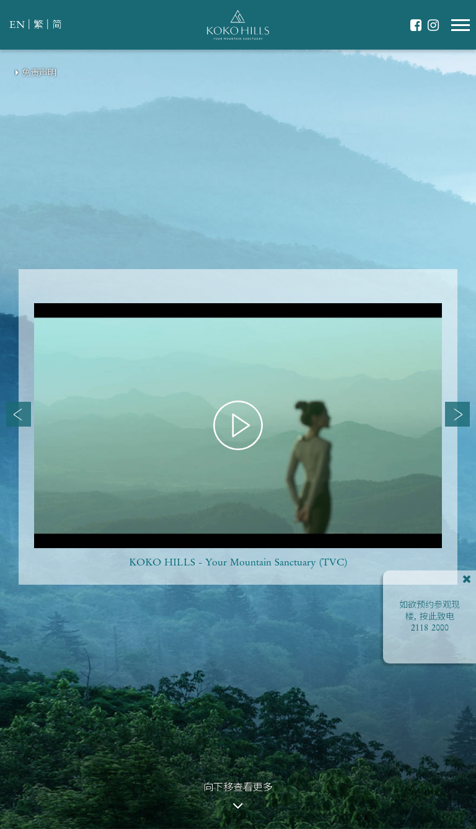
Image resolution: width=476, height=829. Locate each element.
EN (17, 25)
